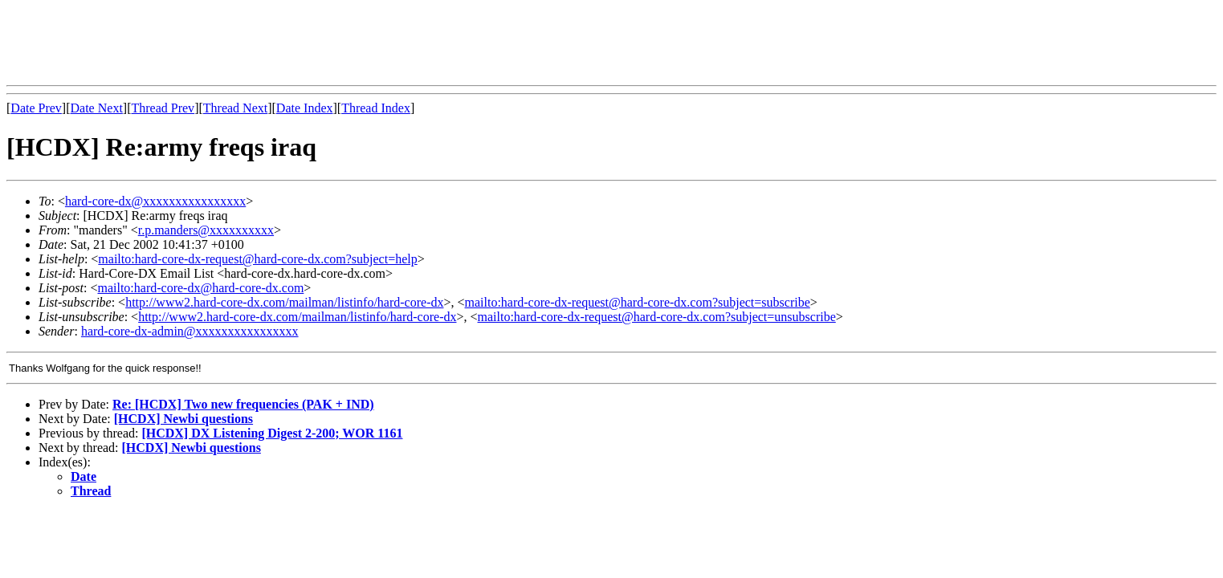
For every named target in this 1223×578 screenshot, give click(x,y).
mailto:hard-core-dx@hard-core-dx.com (200, 288)
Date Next (97, 108)
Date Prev (36, 108)
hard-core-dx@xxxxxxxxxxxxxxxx (155, 201)
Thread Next (235, 108)
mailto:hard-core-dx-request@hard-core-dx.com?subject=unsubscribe (657, 317)
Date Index (304, 108)
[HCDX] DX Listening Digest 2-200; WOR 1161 (271, 433)
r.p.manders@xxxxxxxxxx (206, 230)
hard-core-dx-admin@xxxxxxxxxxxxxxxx (190, 331)
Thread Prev (162, 108)
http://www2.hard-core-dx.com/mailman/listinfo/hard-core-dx (284, 302)
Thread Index (375, 108)
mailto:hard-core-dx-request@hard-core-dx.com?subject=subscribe (637, 302)
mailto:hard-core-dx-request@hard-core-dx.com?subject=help (257, 259)
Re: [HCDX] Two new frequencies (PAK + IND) (243, 404)
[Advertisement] (298, 42)
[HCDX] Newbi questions (183, 418)
